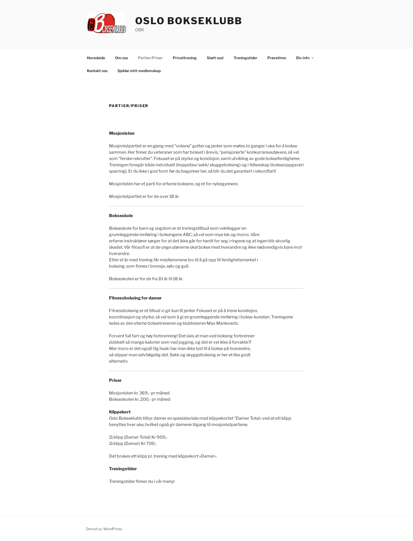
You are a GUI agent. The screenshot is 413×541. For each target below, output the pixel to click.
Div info (305, 58)
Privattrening (185, 58)
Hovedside (96, 58)
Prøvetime (276, 58)
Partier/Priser (150, 58)
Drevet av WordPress (104, 529)
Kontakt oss (97, 70)
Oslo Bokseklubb (188, 21)
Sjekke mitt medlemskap (139, 70)
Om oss (121, 58)
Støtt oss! (215, 58)
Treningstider (245, 58)
